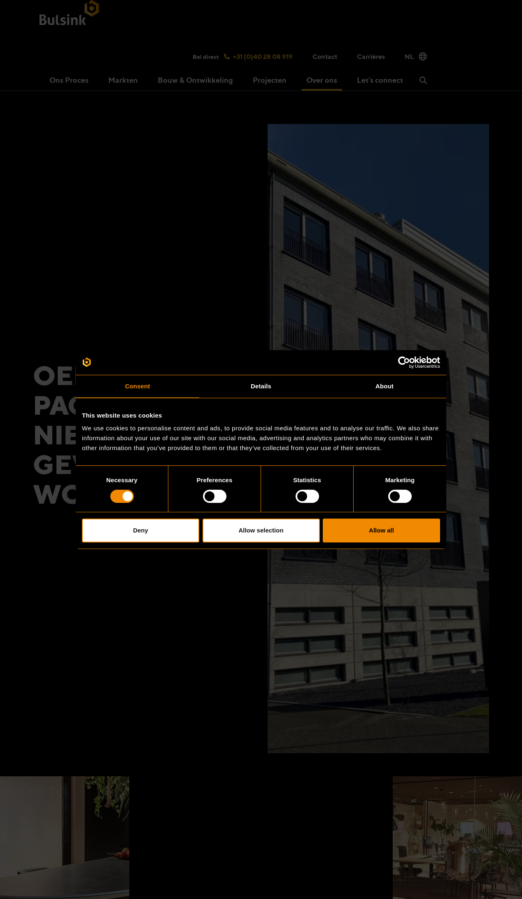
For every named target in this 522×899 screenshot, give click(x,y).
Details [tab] (261, 386)
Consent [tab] (137, 386)
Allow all (381, 530)
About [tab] (384, 386)
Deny (140, 530)
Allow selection (260, 530)
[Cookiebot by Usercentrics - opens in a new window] (404, 362)
